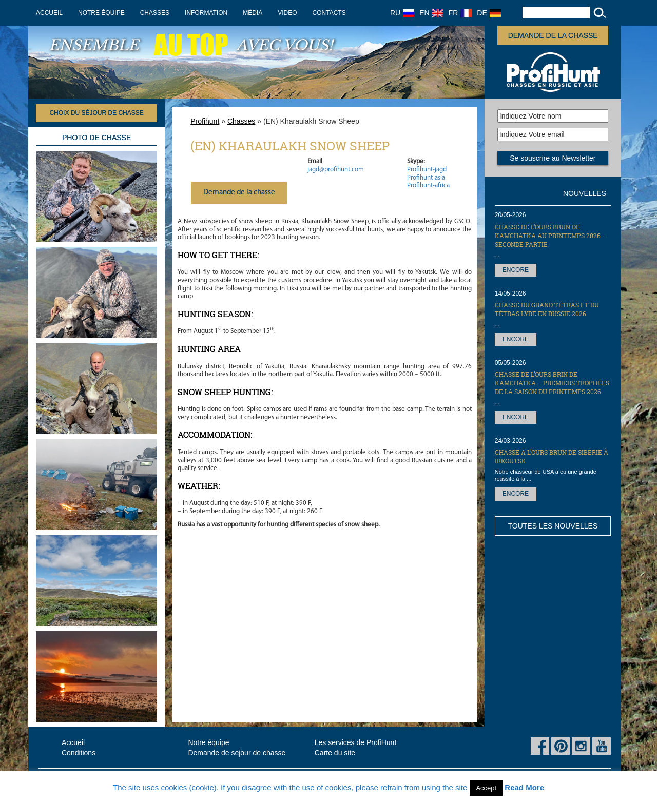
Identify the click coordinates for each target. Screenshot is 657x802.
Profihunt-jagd (427, 169)
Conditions (78, 753)
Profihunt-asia (426, 177)
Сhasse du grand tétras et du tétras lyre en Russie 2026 (547, 309)
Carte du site (335, 753)
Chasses (154, 12)
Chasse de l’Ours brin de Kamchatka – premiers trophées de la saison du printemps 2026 (552, 383)
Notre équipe (101, 12)
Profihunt (204, 121)
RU (402, 13)
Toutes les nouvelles (552, 526)
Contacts (329, 12)
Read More (524, 787)
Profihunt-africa (428, 185)
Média (252, 12)
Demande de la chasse (553, 35)
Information (206, 12)
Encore (516, 269)
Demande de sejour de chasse (236, 753)
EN (431, 13)
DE (488, 13)
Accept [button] (486, 788)
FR (460, 13)
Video (287, 12)
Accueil (49, 12)
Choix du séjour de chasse (96, 112)
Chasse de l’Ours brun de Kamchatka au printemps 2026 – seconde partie (550, 235)
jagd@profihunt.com (335, 169)
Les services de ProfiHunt (356, 742)
